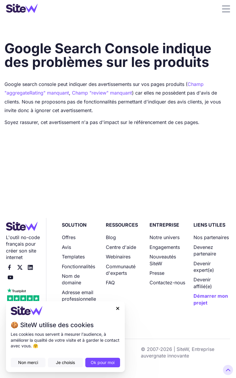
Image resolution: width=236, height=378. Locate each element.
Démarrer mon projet (210, 299)
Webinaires (118, 257)
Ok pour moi (102, 362)
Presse (157, 273)
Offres (68, 237)
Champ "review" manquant (102, 93)
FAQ (110, 283)
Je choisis (65, 362)
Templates (73, 257)
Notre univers (165, 237)
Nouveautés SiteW (163, 260)
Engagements (165, 247)
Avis (66, 247)
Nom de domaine (71, 279)
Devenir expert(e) (203, 267)
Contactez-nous (167, 283)
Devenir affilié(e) (202, 283)
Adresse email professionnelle (79, 295)
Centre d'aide (121, 247)
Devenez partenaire (204, 250)
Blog (111, 237)
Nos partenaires (211, 237)
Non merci (28, 362)
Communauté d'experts (121, 269)
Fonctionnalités (78, 266)
